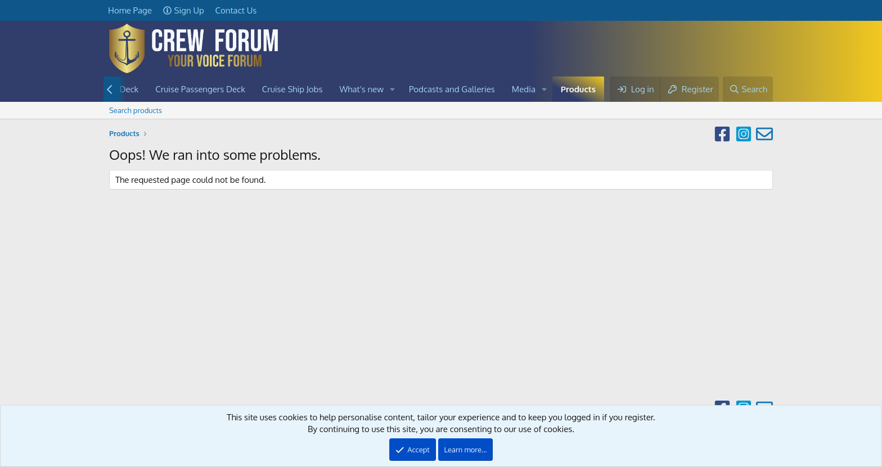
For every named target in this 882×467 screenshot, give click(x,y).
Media (524, 89)
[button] (392, 89)
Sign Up (183, 10)
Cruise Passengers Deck (200, 89)
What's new (362, 89)
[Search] (748, 89)
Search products (135, 110)
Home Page (130, 10)
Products (578, 89)
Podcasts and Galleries (452, 89)
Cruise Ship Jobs (292, 89)
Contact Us (236, 10)
